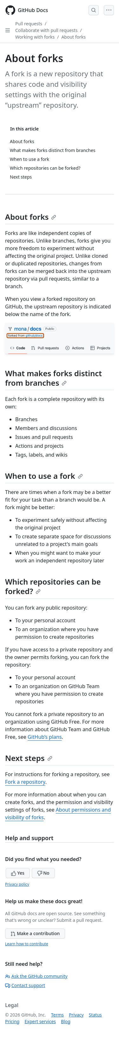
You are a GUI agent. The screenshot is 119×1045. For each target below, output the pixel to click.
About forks (73, 37)
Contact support (25, 985)
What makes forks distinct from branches (53, 378)
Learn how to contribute (26, 944)
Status (95, 1015)
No (43, 873)
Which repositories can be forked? (53, 586)
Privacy (76, 1015)
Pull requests (28, 24)
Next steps (28, 758)
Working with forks (35, 37)
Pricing (12, 1021)
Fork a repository (25, 781)
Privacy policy (17, 884)
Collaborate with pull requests (46, 30)
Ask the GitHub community (36, 976)
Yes (17, 873)
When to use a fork (44, 476)
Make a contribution (35, 933)
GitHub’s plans (45, 736)
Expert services (40, 1021)
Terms (57, 1015)
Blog (65, 1021)
